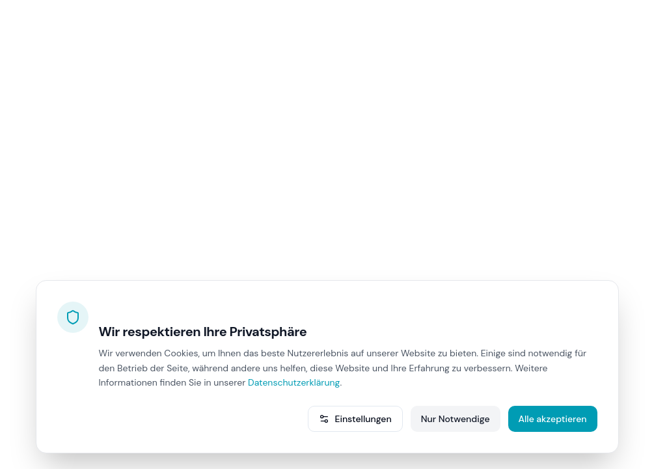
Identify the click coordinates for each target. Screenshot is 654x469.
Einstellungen (355, 419)
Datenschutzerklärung (294, 382)
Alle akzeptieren (553, 419)
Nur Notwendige (455, 419)
